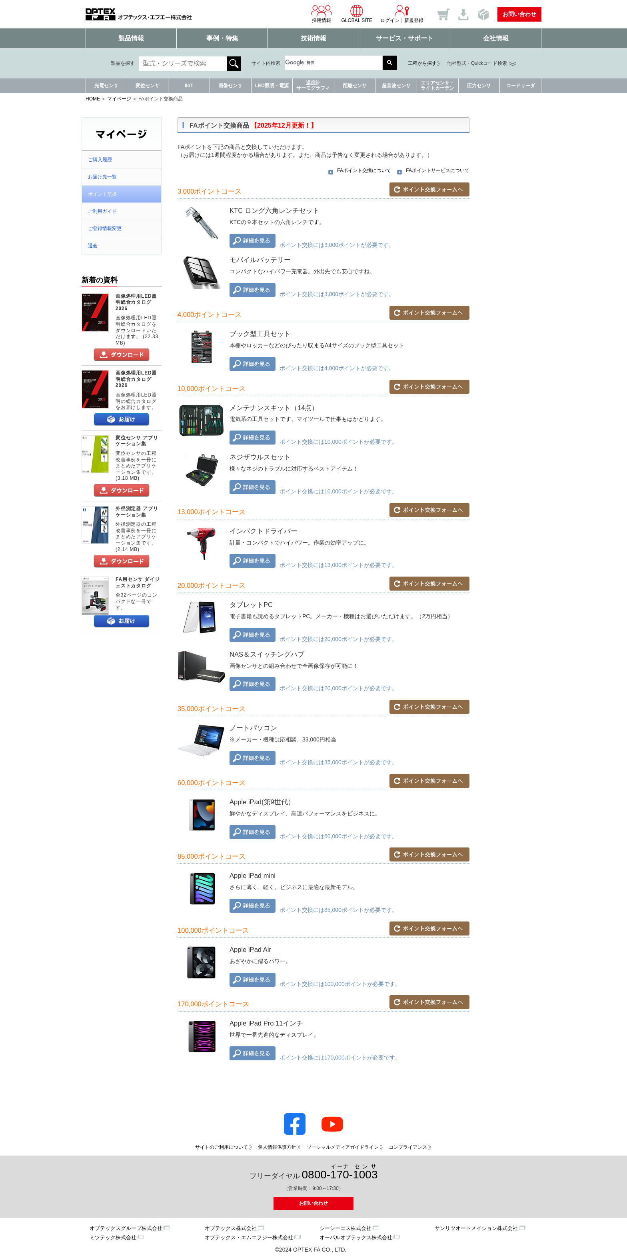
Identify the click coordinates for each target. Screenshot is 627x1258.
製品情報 (131, 38)
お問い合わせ (519, 14)
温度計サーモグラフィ (313, 85)
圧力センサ (479, 85)
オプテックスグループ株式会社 (126, 1228)
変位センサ (148, 85)
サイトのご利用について (221, 1147)
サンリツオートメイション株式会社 (476, 1228)
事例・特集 (222, 38)
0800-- (340, 1172)
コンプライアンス (408, 1147)
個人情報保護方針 (277, 1147)
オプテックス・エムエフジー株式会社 (249, 1237)
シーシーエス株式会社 (345, 1228)
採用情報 (321, 13)
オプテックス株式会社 (231, 1228)
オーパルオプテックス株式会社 (355, 1237)
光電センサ (106, 85)
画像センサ (230, 85)
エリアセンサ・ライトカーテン (437, 85)
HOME (93, 99)
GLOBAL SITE (356, 13)
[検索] (330, 62)
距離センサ (355, 85)
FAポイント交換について (364, 170)
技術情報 (313, 38)
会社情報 (496, 38)
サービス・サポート (404, 38)
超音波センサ (396, 85)
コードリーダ (520, 85)
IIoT (189, 85)
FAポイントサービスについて (437, 170)
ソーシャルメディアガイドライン (343, 1147)
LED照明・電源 (272, 85)
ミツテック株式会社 (113, 1237)
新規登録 (413, 20)
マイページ (119, 99)
